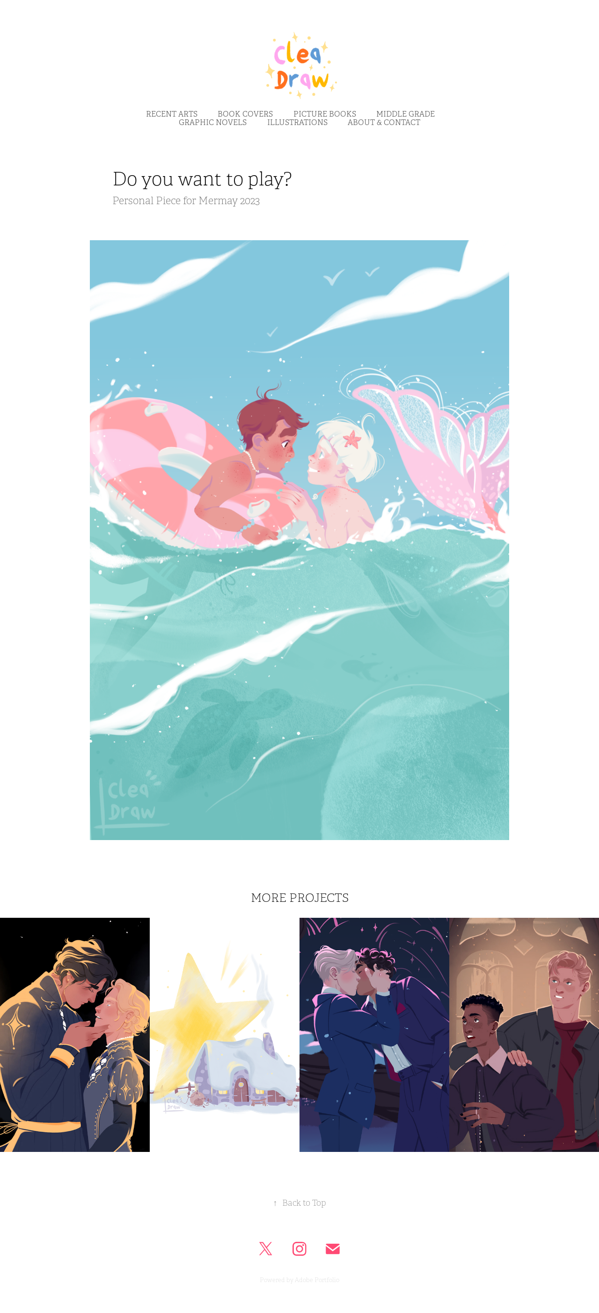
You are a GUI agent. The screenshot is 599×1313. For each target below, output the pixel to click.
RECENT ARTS (171, 114)
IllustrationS (297, 122)
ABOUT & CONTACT (384, 122)
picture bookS (324, 114)
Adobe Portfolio (317, 1280)
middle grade (405, 114)
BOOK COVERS (245, 114)
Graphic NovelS (213, 122)
